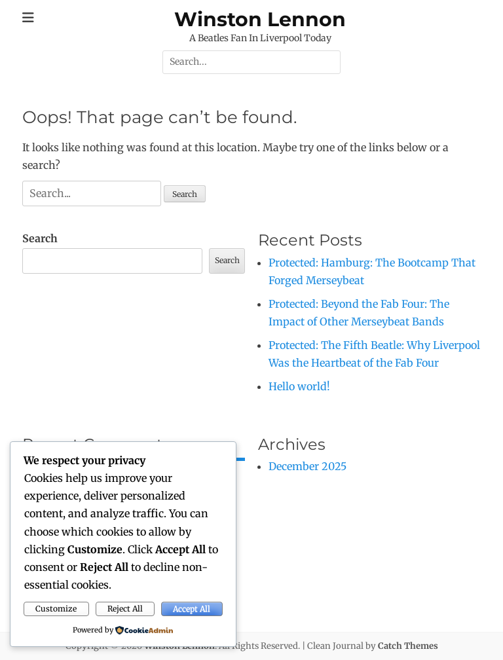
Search (40, 238)
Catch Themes (408, 645)
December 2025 (307, 466)
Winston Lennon (260, 19)
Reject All (125, 609)
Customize (56, 609)
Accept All (191, 609)
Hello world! (299, 386)
